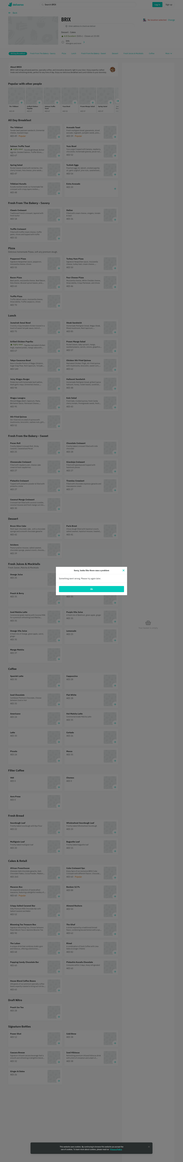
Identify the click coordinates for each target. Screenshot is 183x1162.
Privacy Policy (116, 1149)
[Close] (123, 570)
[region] (91, 1148)
